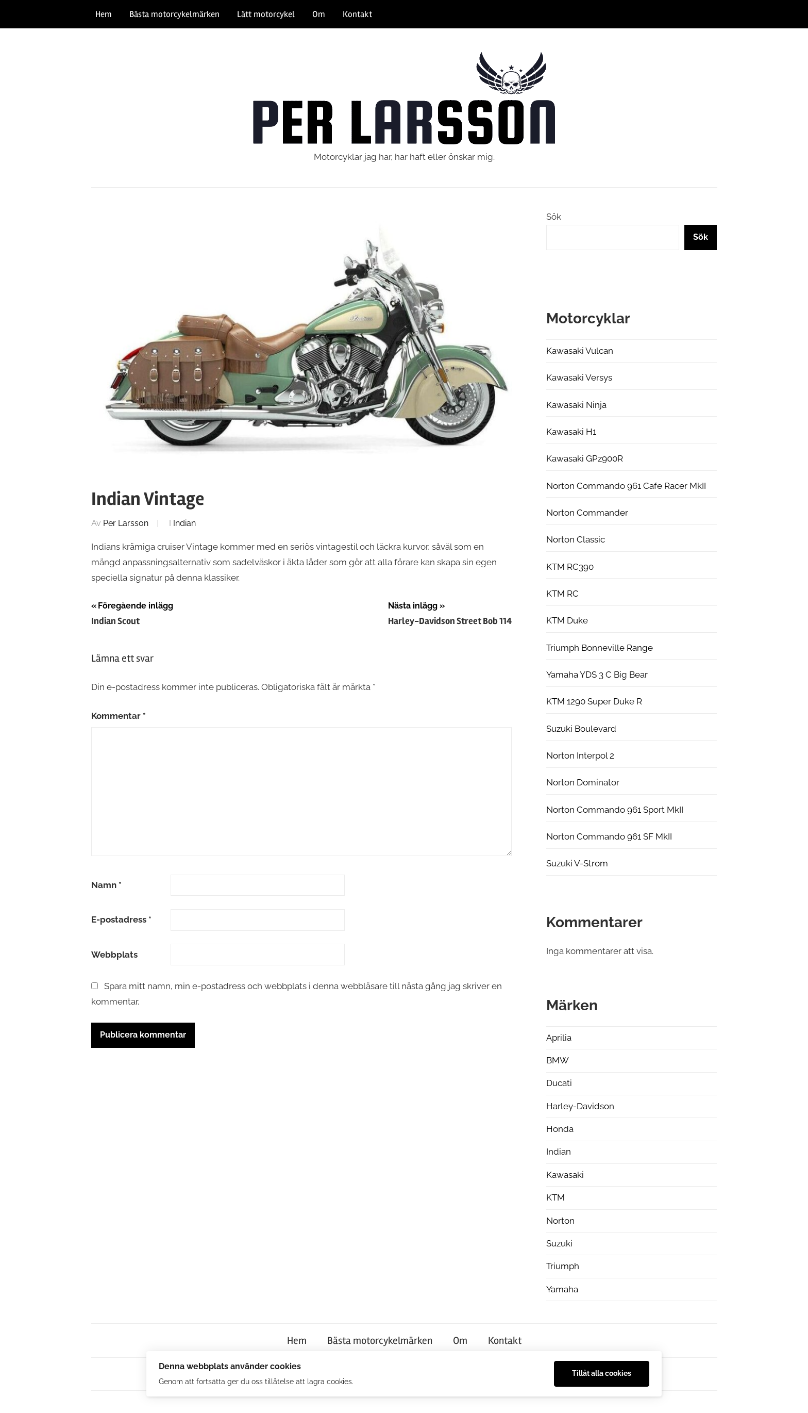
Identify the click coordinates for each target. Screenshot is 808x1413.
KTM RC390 (570, 567)
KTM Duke (567, 620)
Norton (560, 1220)
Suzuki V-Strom (577, 863)
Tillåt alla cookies (601, 1373)
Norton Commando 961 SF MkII (609, 836)
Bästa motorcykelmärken (174, 14)
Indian (184, 523)
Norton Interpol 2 (580, 755)
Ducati (559, 1083)
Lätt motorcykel (266, 14)
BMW (557, 1060)
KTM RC (562, 593)
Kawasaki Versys (579, 377)
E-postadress (121, 919)
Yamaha (562, 1289)
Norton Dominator (582, 782)
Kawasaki (565, 1175)
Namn (106, 885)
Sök (553, 216)
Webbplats (114, 954)
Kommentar (118, 716)
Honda (560, 1129)
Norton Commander (587, 512)
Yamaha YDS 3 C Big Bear (597, 674)
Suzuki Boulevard (581, 729)
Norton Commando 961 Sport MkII (614, 809)
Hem (103, 14)
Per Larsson (125, 523)
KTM (555, 1197)
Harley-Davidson (580, 1106)
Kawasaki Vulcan (579, 351)
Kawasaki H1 (571, 431)
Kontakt (357, 14)
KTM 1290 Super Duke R (594, 701)
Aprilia (558, 1037)
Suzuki (559, 1243)
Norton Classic (575, 539)
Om (318, 14)
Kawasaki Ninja (576, 405)
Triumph (562, 1266)
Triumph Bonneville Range (599, 648)
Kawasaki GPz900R (584, 458)
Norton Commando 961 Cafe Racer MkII (626, 486)
